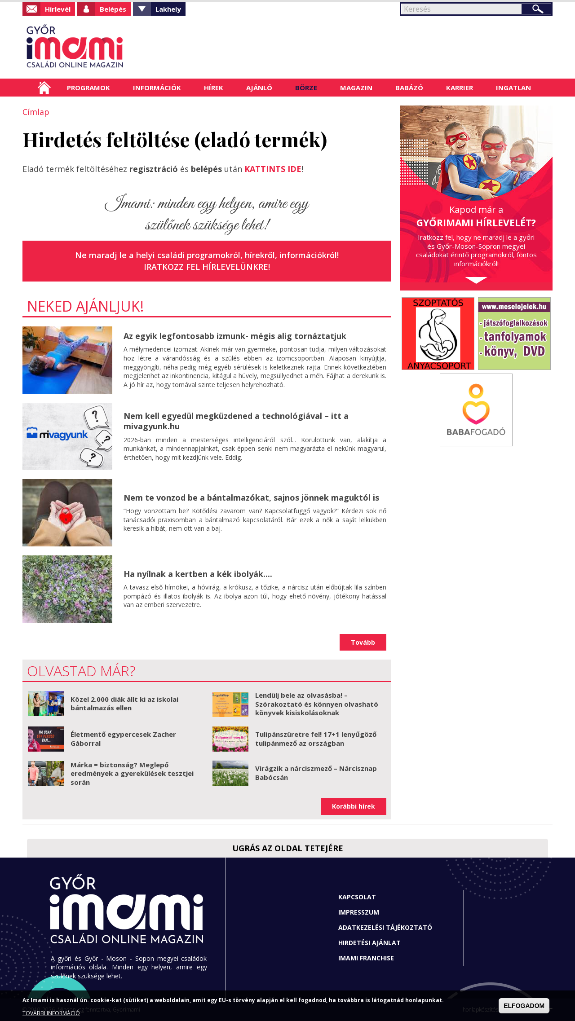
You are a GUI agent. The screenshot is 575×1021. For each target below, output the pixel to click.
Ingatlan (513, 87)
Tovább (363, 642)
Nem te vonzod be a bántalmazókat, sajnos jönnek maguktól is (251, 497)
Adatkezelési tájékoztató (385, 927)
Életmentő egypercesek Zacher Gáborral (123, 739)
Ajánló (259, 87)
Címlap (44, 88)
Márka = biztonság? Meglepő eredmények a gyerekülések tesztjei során (132, 773)
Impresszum (358, 912)
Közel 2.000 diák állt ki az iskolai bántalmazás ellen (124, 704)
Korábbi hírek (353, 806)
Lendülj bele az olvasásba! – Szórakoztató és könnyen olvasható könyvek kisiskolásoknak (316, 704)
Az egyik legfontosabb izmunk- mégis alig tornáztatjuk (235, 335)
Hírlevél (58, 8)
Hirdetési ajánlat (369, 942)
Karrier (459, 87)
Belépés (113, 8)
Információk (157, 87)
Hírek (213, 87)
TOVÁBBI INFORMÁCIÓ (51, 1013)
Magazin (356, 87)
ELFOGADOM (524, 1005)
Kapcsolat (357, 897)
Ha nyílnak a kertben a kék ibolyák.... (198, 573)
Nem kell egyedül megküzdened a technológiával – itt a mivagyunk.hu (236, 420)
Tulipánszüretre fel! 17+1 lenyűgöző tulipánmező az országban (315, 739)
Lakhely (168, 8)
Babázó (409, 87)
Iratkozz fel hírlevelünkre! (207, 266)
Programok (88, 87)
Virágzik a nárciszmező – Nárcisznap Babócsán (316, 773)
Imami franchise (366, 958)
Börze (306, 87)
